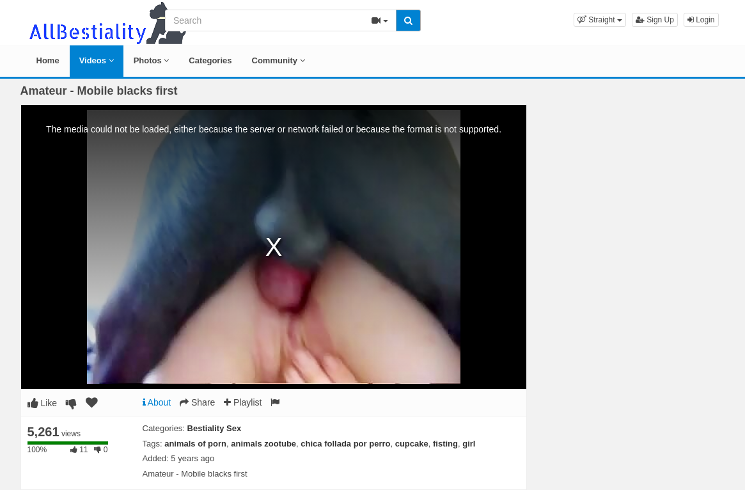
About (157, 402)
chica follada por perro (345, 443)
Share (197, 402)
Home (47, 60)
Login (701, 19)
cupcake (411, 443)
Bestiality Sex (214, 428)
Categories (210, 60)
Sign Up (655, 19)
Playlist (243, 402)
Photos (151, 60)
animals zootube (263, 443)
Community (278, 60)
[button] (600, 20)
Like (42, 403)
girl (468, 443)
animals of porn (195, 443)
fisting (445, 443)
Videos (96, 60)
